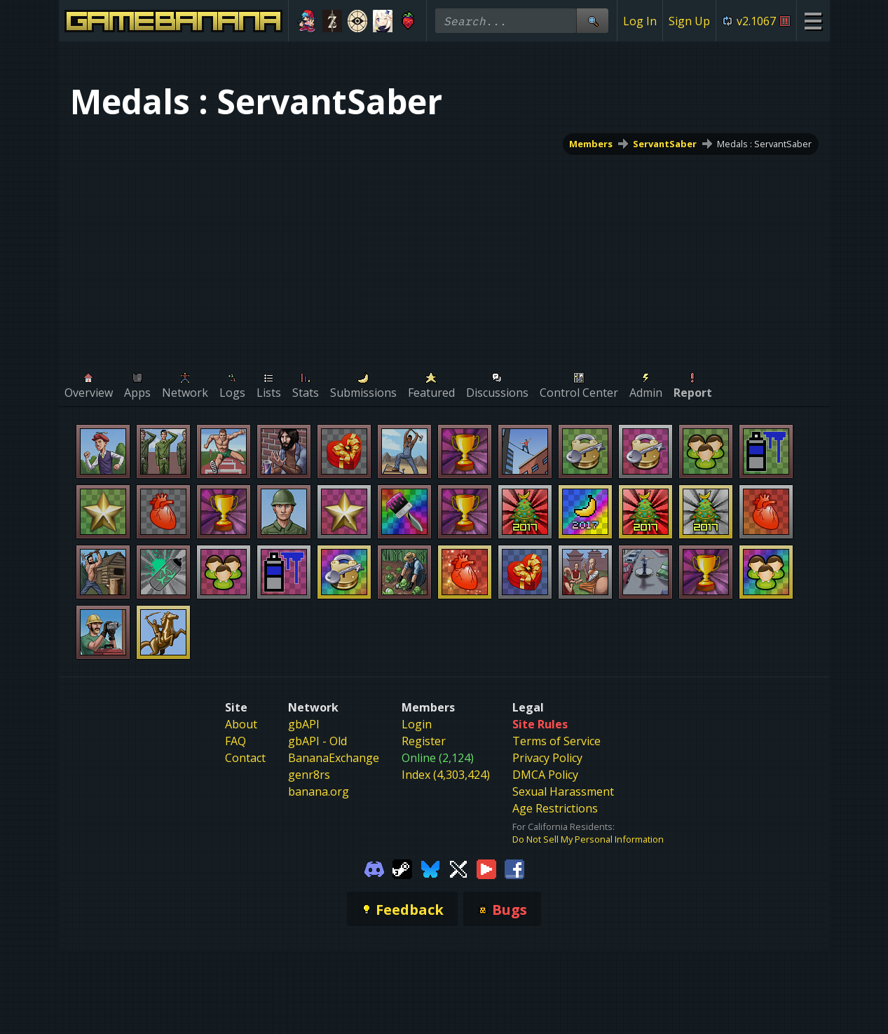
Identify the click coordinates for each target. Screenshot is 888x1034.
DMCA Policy (545, 774)
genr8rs (309, 774)
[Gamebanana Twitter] (458, 868)
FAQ (235, 741)
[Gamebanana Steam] (402, 868)
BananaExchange (333, 758)
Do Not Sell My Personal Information (588, 839)
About (241, 724)
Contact (245, 758)
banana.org (318, 791)
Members (591, 143)
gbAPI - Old (317, 741)
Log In (640, 21)
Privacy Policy (547, 758)
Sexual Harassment (563, 791)
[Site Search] (592, 20)
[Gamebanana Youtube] (486, 868)
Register (424, 741)
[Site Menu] (812, 20)
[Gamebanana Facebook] (514, 868)
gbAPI (304, 724)
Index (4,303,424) (446, 774)
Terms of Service (556, 741)
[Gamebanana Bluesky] (430, 868)
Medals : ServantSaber (764, 143)
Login (417, 724)
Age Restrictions (555, 808)
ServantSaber (665, 143)
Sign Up (689, 21)
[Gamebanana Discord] (374, 868)
